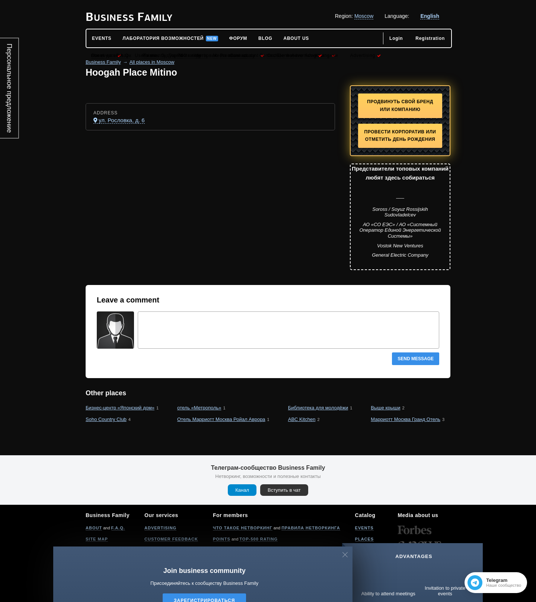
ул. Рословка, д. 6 (122, 120)
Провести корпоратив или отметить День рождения (400, 135)
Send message (416, 358)
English (429, 16)
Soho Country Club (106, 419)
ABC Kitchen (302, 419)
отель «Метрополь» (199, 408)
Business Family (103, 62)
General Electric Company (400, 255)
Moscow (363, 16)
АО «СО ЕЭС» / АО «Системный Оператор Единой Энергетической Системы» (400, 230)
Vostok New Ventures (400, 245)
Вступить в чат (284, 490)
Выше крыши (385, 408)
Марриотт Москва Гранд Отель (405, 419)
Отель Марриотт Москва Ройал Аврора (221, 419)
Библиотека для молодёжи (318, 408)
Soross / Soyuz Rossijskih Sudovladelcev (400, 212)
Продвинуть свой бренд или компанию (400, 105)
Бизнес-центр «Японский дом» (120, 408)
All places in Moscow (152, 62)
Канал (242, 490)
